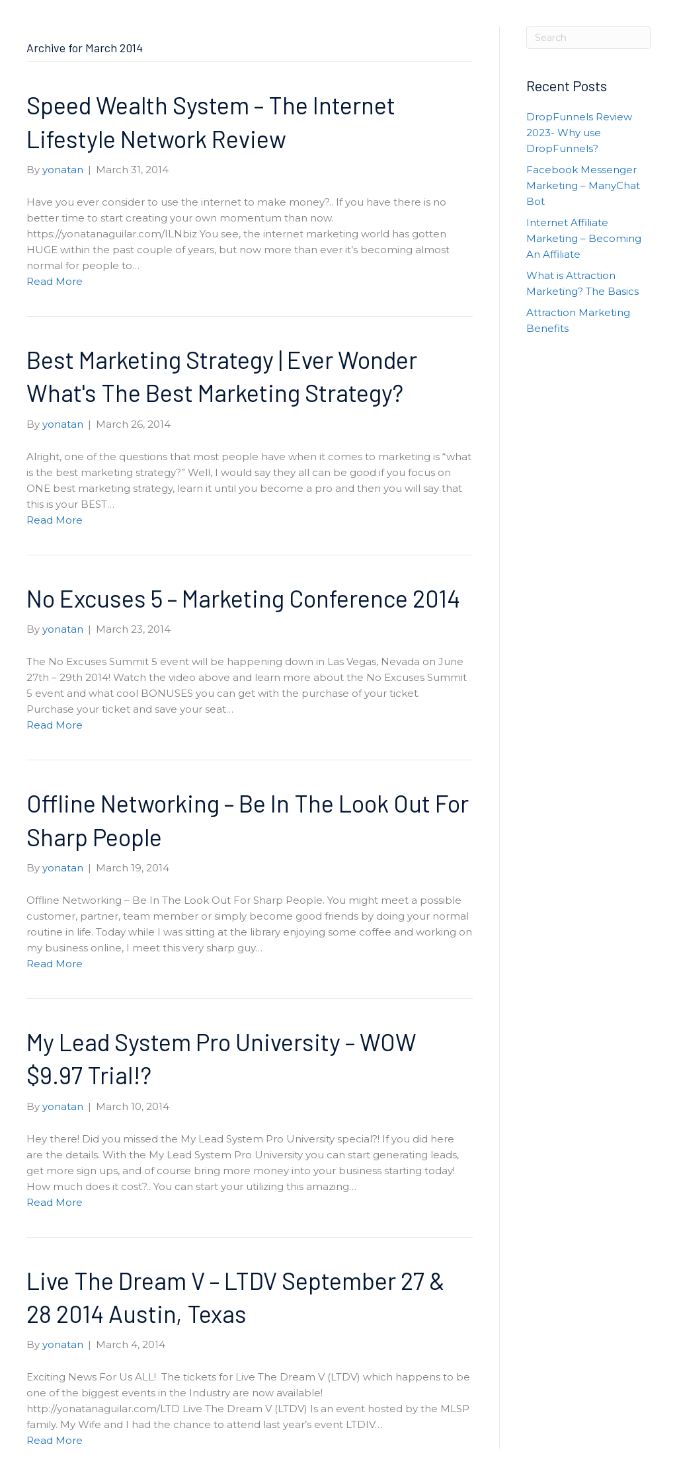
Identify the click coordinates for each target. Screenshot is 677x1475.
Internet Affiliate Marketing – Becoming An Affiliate (583, 238)
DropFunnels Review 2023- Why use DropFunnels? (579, 132)
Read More (54, 281)
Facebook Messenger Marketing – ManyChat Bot (583, 185)
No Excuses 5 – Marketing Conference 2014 (243, 598)
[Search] (588, 37)
